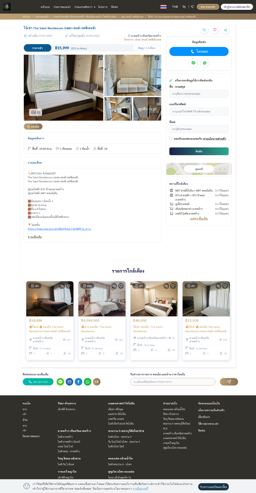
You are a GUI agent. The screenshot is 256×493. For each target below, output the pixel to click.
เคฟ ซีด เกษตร (116, 418)
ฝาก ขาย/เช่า (208, 6)
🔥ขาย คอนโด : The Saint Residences (96, 330)
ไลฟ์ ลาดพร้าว (65, 436)
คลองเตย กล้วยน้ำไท (120, 458)
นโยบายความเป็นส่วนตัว (211, 410)
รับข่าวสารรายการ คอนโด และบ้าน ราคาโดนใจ (157, 374)
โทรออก (199, 51)
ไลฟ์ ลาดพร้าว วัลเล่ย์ (69, 441)
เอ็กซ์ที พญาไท (65, 477)
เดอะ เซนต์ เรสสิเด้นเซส (132, 16)
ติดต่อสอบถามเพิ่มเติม (36, 374)
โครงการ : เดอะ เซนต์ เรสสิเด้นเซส (142, 39)
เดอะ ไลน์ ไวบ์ (65, 446)
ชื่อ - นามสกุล (177, 86)
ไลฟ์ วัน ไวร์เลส (66, 464)
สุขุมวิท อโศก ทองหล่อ (121, 471)
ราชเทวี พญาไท (67, 471)
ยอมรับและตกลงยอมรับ (188, 138)
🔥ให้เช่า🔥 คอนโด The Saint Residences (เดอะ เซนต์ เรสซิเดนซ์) (49, 330)
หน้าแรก (45, 6)
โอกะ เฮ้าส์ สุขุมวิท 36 (119, 477)
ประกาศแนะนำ (62, 6)
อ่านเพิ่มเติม (35, 236)
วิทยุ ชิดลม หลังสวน (69, 458)
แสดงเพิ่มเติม (199, 219)
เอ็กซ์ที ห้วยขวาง (66, 409)
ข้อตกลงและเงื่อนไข (209, 403)
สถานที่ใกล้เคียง (178, 183)
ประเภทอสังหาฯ (84, 6)
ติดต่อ (114, 6)
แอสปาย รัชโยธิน (117, 414)
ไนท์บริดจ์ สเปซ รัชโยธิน (121, 423)
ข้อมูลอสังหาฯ (36, 138)
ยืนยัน (199, 151)
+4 (97, 381)
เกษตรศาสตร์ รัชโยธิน (121, 403)
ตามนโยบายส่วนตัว (214, 138)
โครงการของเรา (31, 436)
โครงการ (102, 6)
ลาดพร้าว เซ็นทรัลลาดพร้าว (74, 430)
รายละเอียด (35, 162)
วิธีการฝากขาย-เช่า (208, 423)
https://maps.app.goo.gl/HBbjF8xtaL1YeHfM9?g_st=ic (59, 228)
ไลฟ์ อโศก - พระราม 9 (120, 436)
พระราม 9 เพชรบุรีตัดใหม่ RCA (126, 430)
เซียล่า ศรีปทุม (115, 409)
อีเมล (172, 121)
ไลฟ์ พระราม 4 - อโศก (120, 464)
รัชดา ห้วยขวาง (67, 403)
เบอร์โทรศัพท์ (177, 104)
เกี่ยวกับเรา (204, 417)
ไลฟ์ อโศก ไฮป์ (116, 446)
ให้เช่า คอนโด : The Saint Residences (148, 330)
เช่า (24, 414)
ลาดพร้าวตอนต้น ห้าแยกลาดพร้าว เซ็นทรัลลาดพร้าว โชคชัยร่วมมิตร (85, 16)
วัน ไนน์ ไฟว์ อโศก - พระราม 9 (124, 441)
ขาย (25, 409)
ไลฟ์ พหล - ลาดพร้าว (69, 451)
